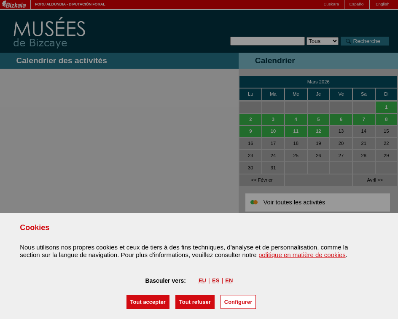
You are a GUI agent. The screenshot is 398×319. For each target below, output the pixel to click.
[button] (147, 302)
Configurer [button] (238, 302)
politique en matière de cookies (302, 254)
